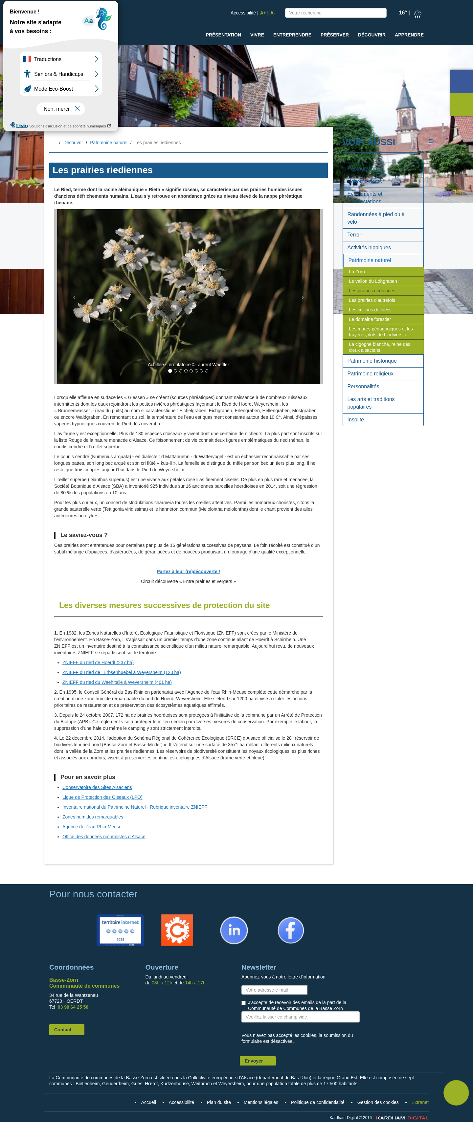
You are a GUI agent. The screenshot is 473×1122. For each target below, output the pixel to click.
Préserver (335, 34)
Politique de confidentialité (318, 1102)
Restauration (362, 168)
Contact (62, 1029)
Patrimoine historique (372, 361)
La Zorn (357, 271)
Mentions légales (261, 1102)
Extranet (420, 1102)
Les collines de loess (370, 309)
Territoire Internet (118, 917)
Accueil (54, 143)
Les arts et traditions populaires (371, 403)
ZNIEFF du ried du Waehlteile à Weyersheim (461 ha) (117, 682)
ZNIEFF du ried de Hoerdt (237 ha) (98, 662)
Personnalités (363, 386)
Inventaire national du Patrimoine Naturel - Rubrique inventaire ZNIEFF (134, 807)
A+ (263, 12)
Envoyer (254, 1061)
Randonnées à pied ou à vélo (376, 218)
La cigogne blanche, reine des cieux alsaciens (380, 347)
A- (272, 12)
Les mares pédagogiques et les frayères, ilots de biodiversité (381, 331)
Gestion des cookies (378, 1102)
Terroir (355, 234)
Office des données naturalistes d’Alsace (104, 836)
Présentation (223, 34)
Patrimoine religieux (371, 373)
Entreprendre (292, 34)
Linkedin (223, 917)
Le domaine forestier (370, 319)
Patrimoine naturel (108, 142)
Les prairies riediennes (372, 290)
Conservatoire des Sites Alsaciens (97, 787)
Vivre (257, 34)
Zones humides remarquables (92, 816)
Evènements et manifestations (365, 197)
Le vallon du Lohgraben (373, 281)
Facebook (282, 917)
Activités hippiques (369, 247)
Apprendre (409, 34)
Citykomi (167, 917)
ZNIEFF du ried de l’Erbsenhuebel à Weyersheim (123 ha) (121, 672)
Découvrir (372, 34)
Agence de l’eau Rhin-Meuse (92, 826)
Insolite (356, 419)
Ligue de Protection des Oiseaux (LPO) (102, 797)
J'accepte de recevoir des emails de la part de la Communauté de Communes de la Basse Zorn (297, 1005)
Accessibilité (243, 12)
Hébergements (365, 181)
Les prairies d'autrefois (372, 300)
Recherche (380, 14)
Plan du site (219, 1102)
